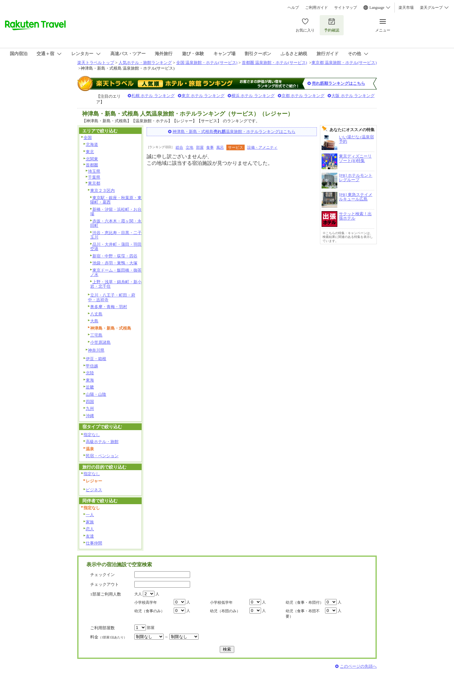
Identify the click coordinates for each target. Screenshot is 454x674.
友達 (90, 536)
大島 (94, 321)
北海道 (92, 144)
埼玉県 (94, 171)
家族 (90, 522)
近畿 (90, 387)
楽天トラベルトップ (95, 62)
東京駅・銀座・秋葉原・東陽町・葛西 (116, 200)
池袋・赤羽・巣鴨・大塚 (114, 263)
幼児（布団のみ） (225, 611)
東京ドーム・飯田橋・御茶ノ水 (116, 272)
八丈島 (96, 314)
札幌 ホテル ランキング (153, 95)
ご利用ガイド (316, 7)
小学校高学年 (145, 602)
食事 (210, 147)
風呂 (220, 147)
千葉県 (94, 177)
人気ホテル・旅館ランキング (145, 62)
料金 (108, 637)
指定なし (92, 434)
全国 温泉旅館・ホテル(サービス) (206, 62)
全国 (88, 137)
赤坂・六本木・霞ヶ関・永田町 (116, 223)
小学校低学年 (221, 602)
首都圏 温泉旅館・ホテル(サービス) (274, 62)
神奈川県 (96, 350)
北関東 (92, 159)
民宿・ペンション (102, 455)
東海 (90, 380)
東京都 (94, 183)
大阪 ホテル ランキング (353, 95)
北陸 (90, 373)
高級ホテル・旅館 (102, 441)
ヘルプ (293, 7)
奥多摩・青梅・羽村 (108, 306)
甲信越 (92, 366)
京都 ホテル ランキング (303, 95)
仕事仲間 (94, 543)
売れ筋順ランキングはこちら (338, 83)
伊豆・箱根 (96, 358)
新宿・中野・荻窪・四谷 (114, 256)
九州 (90, 408)
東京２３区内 (102, 190)
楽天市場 (406, 7)
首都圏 (92, 165)
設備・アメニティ (262, 147)
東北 (90, 151)
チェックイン (102, 574)
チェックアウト (104, 584)
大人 (138, 594)
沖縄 (90, 415)
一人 (90, 514)
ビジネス (94, 489)
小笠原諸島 (100, 342)
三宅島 (96, 335)
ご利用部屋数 (102, 627)
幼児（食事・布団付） (304, 602)
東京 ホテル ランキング (203, 95)
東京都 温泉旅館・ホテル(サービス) (344, 62)
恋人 (90, 529)
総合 (179, 147)
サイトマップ (345, 7)
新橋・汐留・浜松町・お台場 (116, 211)
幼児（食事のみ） (149, 611)
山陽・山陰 (96, 394)
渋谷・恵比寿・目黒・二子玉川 (116, 235)
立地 (189, 147)
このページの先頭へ (358, 666)
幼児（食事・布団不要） (303, 614)
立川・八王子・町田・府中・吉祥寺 (111, 297)
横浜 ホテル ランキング (253, 95)
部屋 (200, 147)
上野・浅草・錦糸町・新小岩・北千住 (116, 284)
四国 (90, 401)
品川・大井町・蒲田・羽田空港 (116, 246)
